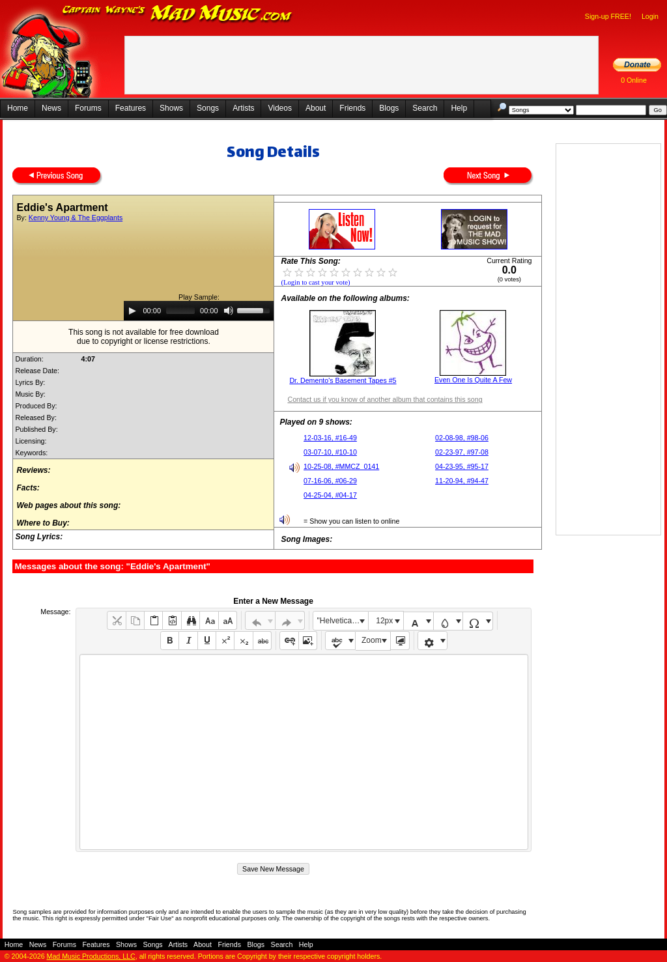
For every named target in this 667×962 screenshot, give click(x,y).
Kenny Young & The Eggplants (75, 217)
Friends (352, 108)
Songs (208, 108)
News (51, 108)
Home (17, 108)
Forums (88, 108)
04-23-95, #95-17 (462, 466)
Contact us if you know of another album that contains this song (384, 399)
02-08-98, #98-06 (462, 438)
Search (424, 108)
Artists (243, 108)
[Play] (132, 310)
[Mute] (228, 310)
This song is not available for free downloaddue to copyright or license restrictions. (143, 337)
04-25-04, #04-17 (330, 495)
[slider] (180, 310)
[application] (199, 310)
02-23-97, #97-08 (462, 452)
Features (130, 108)
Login (650, 16)
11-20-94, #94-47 (462, 481)
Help (459, 108)
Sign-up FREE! (608, 16)
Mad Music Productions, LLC (91, 956)
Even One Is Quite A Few (473, 380)
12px (384, 620)
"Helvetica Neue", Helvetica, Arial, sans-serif (342, 620)
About (315, 108)
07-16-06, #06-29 (330, 481)
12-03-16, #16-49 (330, 438)
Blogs (389, 108)
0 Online (634, 80)
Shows (171, 108)
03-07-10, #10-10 (330, 452)
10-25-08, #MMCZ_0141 (341, 466)
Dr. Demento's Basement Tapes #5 (342, 380)
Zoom (372, 640)
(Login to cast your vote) (315, 282)
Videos (279, 108)
